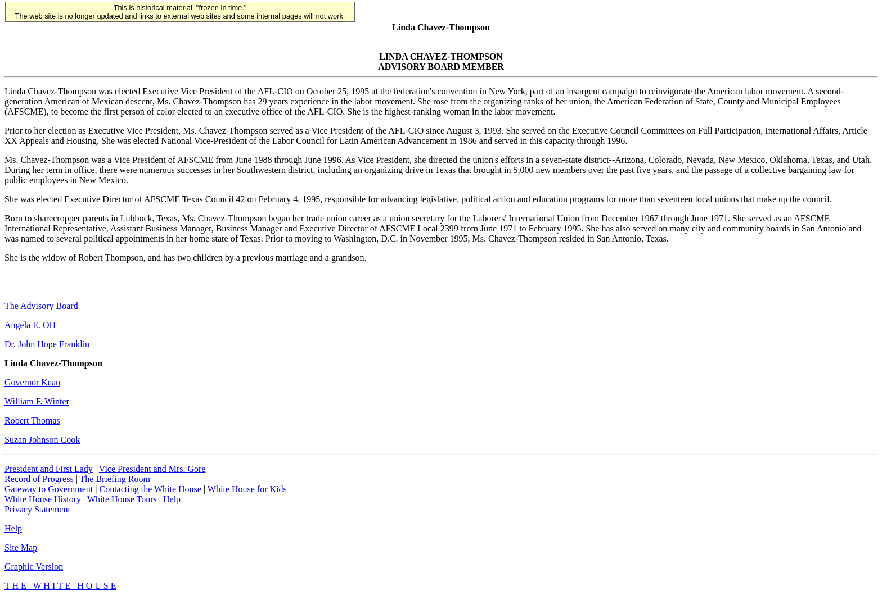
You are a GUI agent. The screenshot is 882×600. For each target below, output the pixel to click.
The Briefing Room (115, 479)
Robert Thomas (32, 420)
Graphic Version (33, 566)
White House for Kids (247, 489)
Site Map (20, 547)
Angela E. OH (30, 325)
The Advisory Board (41, 306)
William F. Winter (36, 401)
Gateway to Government (48, 489)
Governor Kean (32, 382)
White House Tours (122, 499)
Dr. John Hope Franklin (46, 344)
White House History (42, 499)
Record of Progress (39, 479)
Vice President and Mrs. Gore (152, 469)
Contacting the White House (150, 489)
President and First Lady (48, 469)
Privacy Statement (37, 509)
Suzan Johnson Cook (42, 439)
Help (172, 499)
